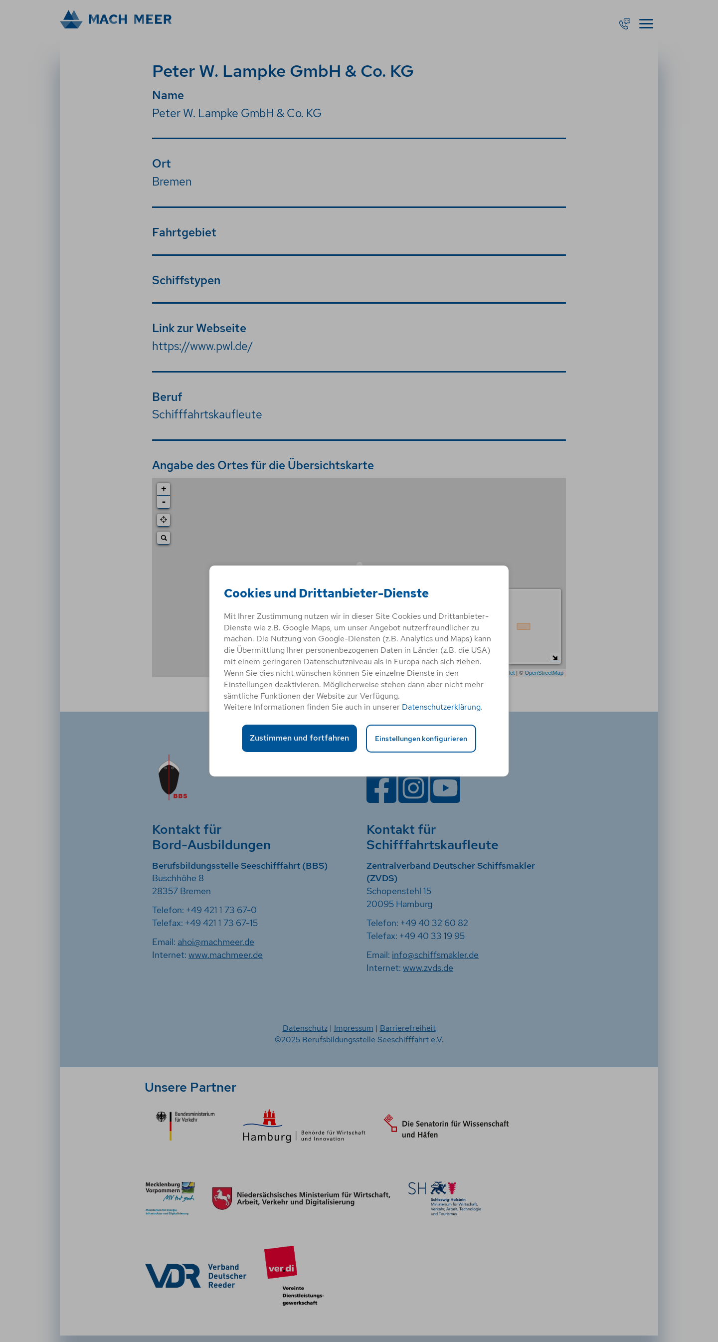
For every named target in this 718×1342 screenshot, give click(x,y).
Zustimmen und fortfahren (299, 738)
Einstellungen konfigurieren (421, 738)
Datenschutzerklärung (441, 707)
